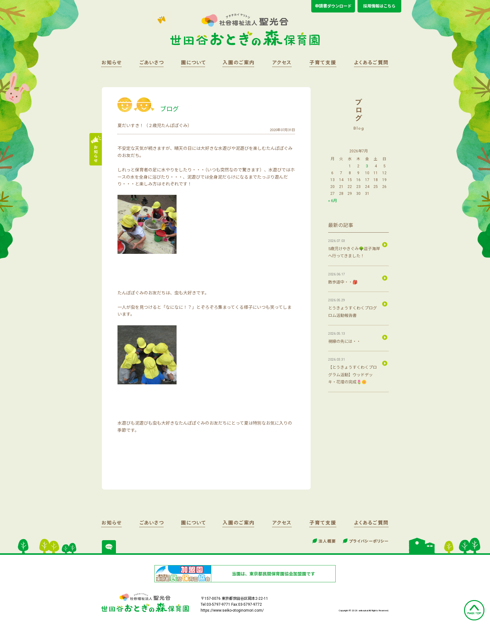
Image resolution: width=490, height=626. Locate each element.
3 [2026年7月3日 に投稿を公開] (367, 166)
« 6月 (332, 200)
